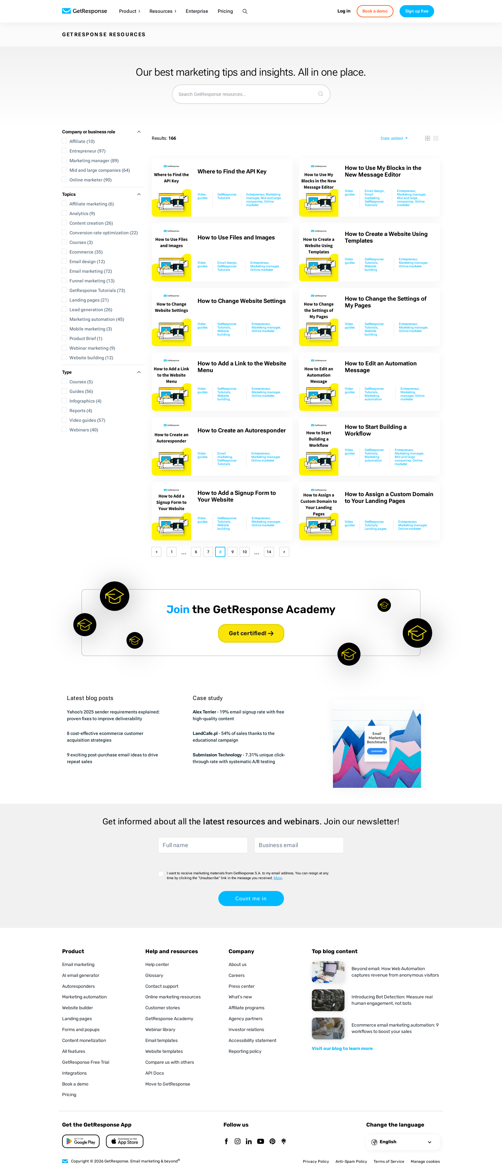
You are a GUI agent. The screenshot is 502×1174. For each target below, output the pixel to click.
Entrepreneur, (256, 194)
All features (73, 1051)
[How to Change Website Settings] (171, 317)
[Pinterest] (272, 1141)
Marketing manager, (411, 194)
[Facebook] (226, 1141)
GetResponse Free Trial (85, 1062)
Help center (157, 964)
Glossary (154, 975)
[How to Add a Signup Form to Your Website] (171, 511)
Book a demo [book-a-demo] (375, 11)
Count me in (251, 898)
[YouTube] (260, 1142)
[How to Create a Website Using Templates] (318, 252)
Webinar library (160, 1029)
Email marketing (78, 964)
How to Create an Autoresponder (242, 430)
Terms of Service (389, 1161)
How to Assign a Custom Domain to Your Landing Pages (389, 497)
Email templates (161, 1040)
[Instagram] (237, 1141)
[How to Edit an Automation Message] (318, 382)
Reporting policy (245, 1051)
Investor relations (246, 1029)
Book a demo (75, 1084)
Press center (242, 986)
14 (269, 552)
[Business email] (299, 845)
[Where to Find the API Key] (171, 187)
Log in (344, 11)
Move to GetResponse (167, 1084)
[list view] (435, 138)
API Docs (154, 1073)
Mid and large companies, (263, 199)
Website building (371, 267)
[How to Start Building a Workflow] (318, 446)
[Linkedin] (249, 1141)
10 (244, 552)
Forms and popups (81, 1029)
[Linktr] (284, 1141)
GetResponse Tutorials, (374, 260)
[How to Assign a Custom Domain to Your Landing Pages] (318, 511)
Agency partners (246, 1018)
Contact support (161, 986)
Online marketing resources (173, 997)
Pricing (225, 11)
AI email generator (80, 975)
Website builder (77, 1008)
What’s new (240, 997)
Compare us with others (169, 1062)
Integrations (74, 1073)
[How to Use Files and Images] (171, 252)
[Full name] (203, 845)
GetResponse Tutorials (226, 196)
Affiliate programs (246, 1008)
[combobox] (241, 94)
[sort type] (394, 138)
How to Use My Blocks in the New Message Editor (383, 171)
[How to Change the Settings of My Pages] (318, 317)
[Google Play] (124, 1141)
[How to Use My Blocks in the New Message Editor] (318, 187)
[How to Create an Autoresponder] (171, 446)
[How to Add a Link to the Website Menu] (171, 382)
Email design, (375, 191)
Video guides (202, 196)
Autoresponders (78, 986)
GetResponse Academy (169, 1018)
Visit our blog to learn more (342, 1048)
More (278, 878)
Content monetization (84, 1040)
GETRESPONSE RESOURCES (104, 34)
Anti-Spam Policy (351, 1161)
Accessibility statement (252, 1040)
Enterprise (197, 11)
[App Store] (81, 1141)
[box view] (427, 138)
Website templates (164, 1051)
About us (238, 964)
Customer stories (162, 1008)
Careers (237, 975)
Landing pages (375, 528)
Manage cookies (425, 1161)
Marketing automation (373, 397)
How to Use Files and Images (236, 237)
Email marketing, (372, 196)
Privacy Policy (316, 1161)
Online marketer (261, 269)
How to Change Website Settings (242, 300)
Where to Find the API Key (232, 171)
